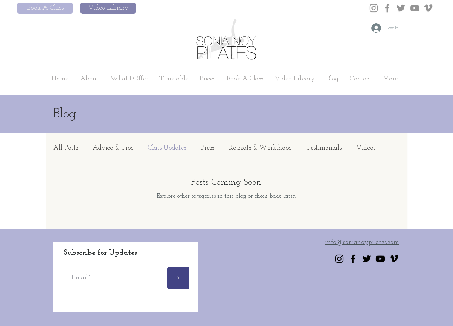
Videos (365, 147)
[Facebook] (387, 8)
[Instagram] (373, 8)
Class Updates (167, 147)
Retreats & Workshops (260, 147)
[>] (178, 278)
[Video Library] (108, 8)
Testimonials (324, 147)
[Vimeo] (428, 8)
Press (207, 147)
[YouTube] (414, 8)
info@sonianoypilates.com (362, 242)
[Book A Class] (45, 8)
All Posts (65, 147)
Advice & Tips (113, 147)
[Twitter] (400, 8)
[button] (89, 79)
